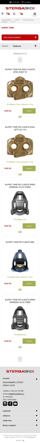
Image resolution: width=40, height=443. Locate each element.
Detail (29, 111)
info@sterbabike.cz (16, 394)
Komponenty (28, 20)
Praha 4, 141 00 (9, 385)
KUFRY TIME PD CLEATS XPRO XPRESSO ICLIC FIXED (20, 185)
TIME (17, 20)
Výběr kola (20, 421)
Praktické (20, 411)
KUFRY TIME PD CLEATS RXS (20, 242)
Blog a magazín (20, 425)
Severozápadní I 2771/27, (13, 382)
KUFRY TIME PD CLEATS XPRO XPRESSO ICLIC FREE (20, 301)
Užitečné (20, 416)
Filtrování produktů (20, 37)
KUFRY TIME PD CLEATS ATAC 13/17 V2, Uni (20, 128)
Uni (20, 117)
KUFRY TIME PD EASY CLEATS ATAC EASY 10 (20, 70)
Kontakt (20, 378)
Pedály (4, 22)
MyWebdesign (31, 437)
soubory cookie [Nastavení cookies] (9, 437)
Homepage (6, 20)
